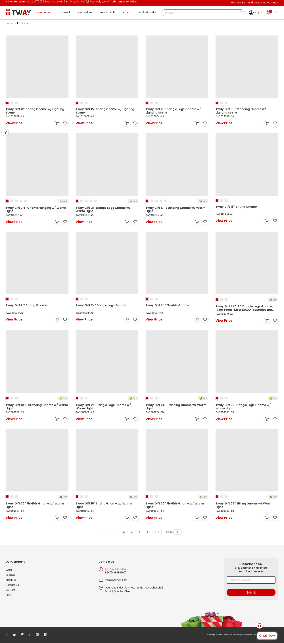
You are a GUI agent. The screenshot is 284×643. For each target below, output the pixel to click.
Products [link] (22, 23)
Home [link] (9, 23)
